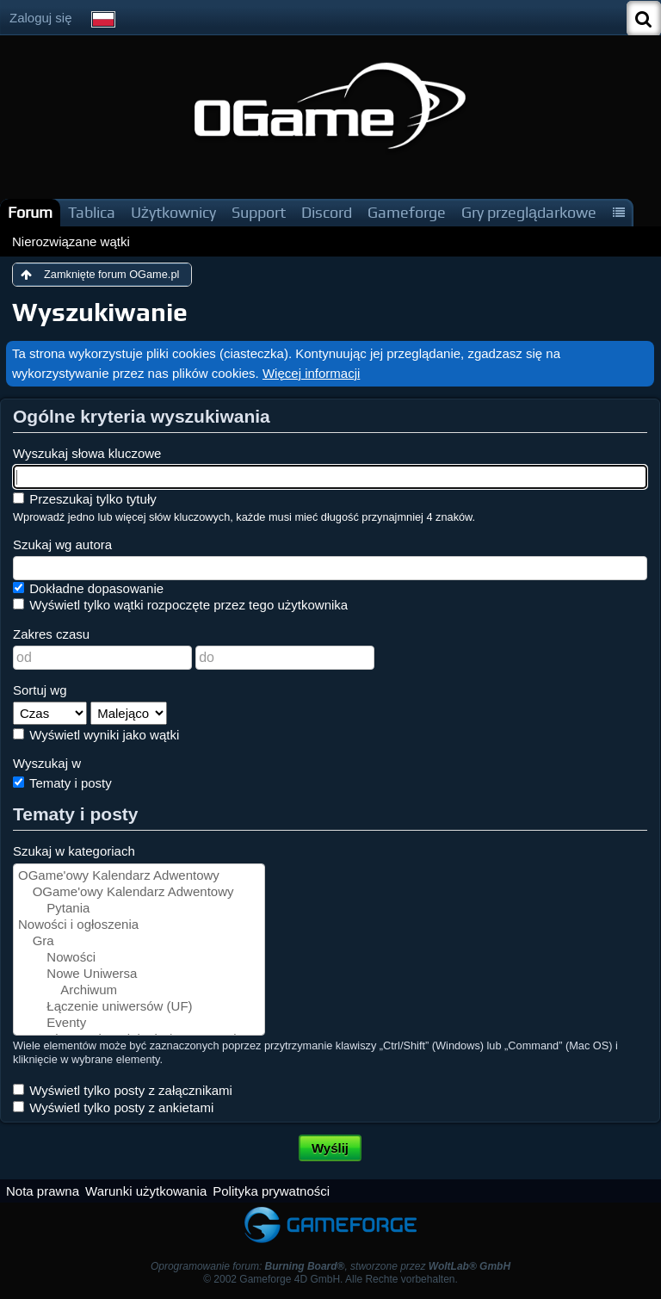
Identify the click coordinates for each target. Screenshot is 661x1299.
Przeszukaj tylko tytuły (85, 499)
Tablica (91, 212)
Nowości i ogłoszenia (139, 925)
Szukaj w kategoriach (74, 851)
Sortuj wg (40, 690)
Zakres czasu (51, 634)
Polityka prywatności (271, 1191)
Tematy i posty (62, 783)
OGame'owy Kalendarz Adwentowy (139, 876)
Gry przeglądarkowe (528, 212)
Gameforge (407, 212)
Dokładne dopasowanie (88, 588)
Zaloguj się (40, 17)
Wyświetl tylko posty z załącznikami (122, 1090)
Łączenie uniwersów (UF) (139, 1007)
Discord (326, 212)
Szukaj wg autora (62, 544)
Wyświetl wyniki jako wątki (96, 734)
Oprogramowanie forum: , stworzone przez (330, 1266)
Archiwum (139, 990)
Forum (30, 212)
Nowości (139, 958)
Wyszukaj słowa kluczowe (87, 453)
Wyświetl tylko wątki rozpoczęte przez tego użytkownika (180, 604)
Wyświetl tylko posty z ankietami (113, 1107)
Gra (139, 941)
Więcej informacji (311, 373)
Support (259, 212)
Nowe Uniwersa (139, 974)
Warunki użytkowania (146, 1191)
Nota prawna (42, 1191)
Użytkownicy (173, 212)
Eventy (139, 1023)
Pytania (139, 908)
